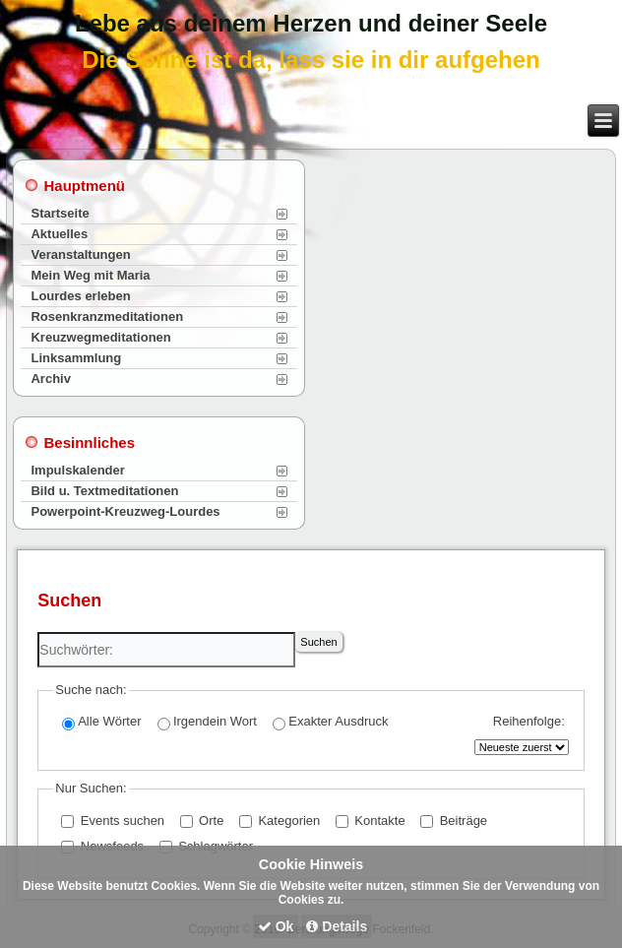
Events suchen (112, 820)
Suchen (318, 642)
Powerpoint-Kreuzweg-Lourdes (125, 511)
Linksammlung (76, 357)
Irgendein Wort (207, 722)
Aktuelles (59, 233)
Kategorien (280, 820)
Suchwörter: (37, 632)
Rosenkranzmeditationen (107, 316)
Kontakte (370, 820)
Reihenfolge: (529, 721)
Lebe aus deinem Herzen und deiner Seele (311, 23)
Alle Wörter (101, 722)
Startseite (60, 213)
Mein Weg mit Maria (90, 275)
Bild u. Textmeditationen (104, 490)
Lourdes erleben (80, 295)
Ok (276, 926)
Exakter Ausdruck (330, 722)
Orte (202, 820)
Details (336, 926)
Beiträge (453, 820)
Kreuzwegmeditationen (100, 337)
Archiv (50, 378)
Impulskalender (77, 470)
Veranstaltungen (80, 254)
